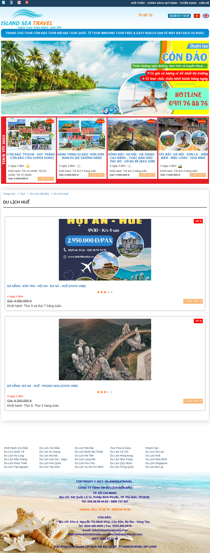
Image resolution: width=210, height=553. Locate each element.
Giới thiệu (138, 3)
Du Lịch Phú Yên (85, 463)
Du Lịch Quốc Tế (14, 451)
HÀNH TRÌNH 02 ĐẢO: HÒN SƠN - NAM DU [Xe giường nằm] (81, 156)
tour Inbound (103, 33)
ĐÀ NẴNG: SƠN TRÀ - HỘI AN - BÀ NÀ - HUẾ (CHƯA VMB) (46, 286)
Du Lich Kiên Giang (15, 459)
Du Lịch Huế (61, 193)
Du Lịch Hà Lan (155, 451)
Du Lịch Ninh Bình (156, 459)
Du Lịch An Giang (49, 451)
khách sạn (154, 33)
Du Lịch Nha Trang (121, 459)
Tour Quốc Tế (80, 33)
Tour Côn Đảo (35, 33)
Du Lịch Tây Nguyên (16, 466)
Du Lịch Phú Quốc (50, 463)
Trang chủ (14, 33)
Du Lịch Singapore (157, 463)
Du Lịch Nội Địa (39, 193)
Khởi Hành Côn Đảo (16, 448)
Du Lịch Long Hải (85, 459)
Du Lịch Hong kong (121, 455)
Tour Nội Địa (58, 33)
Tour (22, 193)
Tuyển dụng (188, 3)
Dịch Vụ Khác (193, 33)
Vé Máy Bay (173, 33)
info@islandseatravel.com (109, 530)
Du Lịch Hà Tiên (84, 455)
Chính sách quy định (162, 3)
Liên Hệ (204, 3)
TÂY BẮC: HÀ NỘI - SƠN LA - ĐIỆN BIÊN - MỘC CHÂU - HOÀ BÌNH (183, 156)
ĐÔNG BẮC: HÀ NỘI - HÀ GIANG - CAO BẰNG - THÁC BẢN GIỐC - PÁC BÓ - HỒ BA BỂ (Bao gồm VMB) (132, 158)
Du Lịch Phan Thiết (15, 463)
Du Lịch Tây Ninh (49, 466)
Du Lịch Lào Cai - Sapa (53, 459)
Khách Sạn (152, 448)
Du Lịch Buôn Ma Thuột (89, 451)
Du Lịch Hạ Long (14, 455)
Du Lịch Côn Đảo (49, 448)
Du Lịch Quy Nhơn (121, 463)
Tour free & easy (130, 33)
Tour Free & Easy (120, 448)
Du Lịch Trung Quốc (122, 466)
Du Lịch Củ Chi (119, 451)
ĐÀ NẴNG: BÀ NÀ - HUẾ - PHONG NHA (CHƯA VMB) (42, 385)
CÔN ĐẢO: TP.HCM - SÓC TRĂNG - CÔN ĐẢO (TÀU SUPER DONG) (31, 156)
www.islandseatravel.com (124, 534)
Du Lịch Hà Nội (48, 455)
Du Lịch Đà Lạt (154, 466)
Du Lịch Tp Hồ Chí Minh (89, 466)
